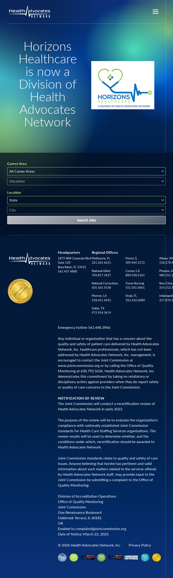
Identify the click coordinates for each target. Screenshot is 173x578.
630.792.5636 (92, 370)
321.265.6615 (101, 262)
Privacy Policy (140, 545)
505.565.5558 (101, 288)
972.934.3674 (101, 313)
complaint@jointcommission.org (100, 528)
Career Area (17, 163)
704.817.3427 (101, 275)
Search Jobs (86, 220)
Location (14, 192)
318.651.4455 (101, 300)
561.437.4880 (67, 271)
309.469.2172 (135, 262)
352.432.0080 (135, 300)
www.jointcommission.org (79, 365)
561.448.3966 (99, 327)
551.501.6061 (135, 288)
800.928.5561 (135, 275)
